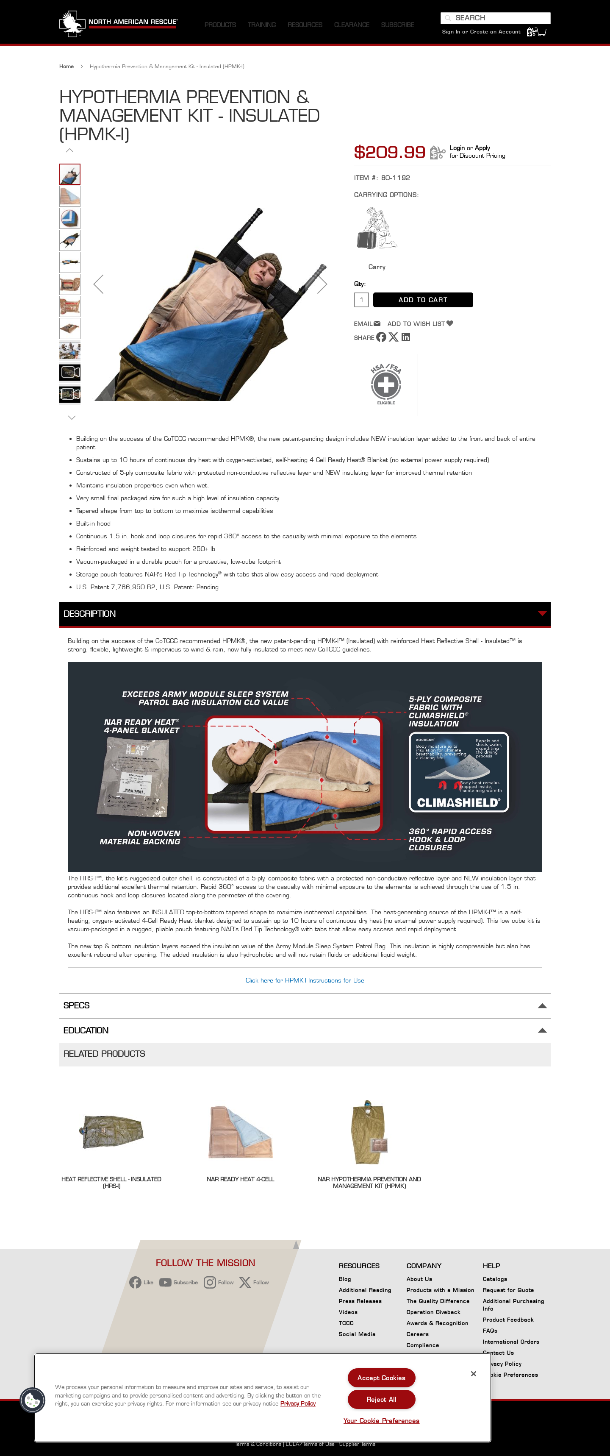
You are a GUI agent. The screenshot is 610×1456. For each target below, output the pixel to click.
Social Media (357, 1334)
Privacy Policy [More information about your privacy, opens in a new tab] (298, 1403)
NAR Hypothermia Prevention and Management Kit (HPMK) (369, 1182)
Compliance (423, 1345)
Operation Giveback (433, 1312)
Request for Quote (508, 1290)
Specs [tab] (76, 1006)
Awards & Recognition (438, 1323)
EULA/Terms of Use (310, 1444)
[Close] (473, 1373)
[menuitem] (220, 25)
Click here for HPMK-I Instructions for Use (305, 980)
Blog (345, 1279)
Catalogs (495, 1279)
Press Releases (360, 1301)
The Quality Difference (438, 1301)
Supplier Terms (357, 1444)
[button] (98, 284)
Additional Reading (365, 1290)
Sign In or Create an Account (481, 31)
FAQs (490, 1331)
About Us (419, 1279)
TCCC (346, 1323)
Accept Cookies (381, 1377)
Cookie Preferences (510, 1376)
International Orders (511, 1342)
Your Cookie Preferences (382, 1420)
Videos (348, 1312)
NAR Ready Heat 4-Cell (240, 1179)
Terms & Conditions (258, 1444)
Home (66, 66)
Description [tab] (90, 614)
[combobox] (496, 18)
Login (457, 147)
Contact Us (498, 1353)
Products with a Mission (440, 1290)
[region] (262, 1397)
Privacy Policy (502, 1364)
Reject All (381, 1399)
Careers (418, 1334)
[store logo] (118, 25)
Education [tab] (86, 1031)
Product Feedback (508, 1320)
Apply (482, 147)
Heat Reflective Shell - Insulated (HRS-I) (111, 1182)
